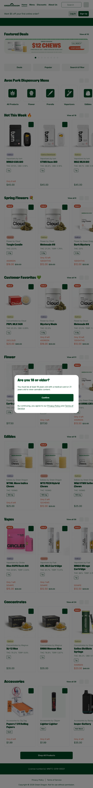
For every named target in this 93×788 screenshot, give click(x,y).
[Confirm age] (45, 397)
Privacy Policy (54, 406)
